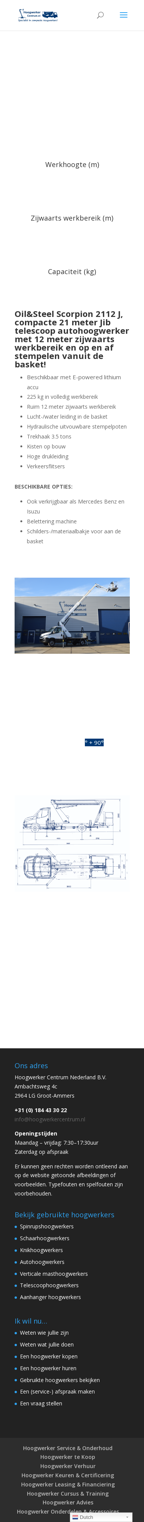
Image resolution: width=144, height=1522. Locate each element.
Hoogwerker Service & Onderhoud (68, 1448)
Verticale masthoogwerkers (54, 1273)
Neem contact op (72, 1008)
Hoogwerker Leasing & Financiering (68, 1484)
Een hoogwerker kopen (49, 1356)
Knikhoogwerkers (41, 1250)
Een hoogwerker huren (48, 1368)
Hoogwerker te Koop (67, 1456)
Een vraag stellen (41, 1403)
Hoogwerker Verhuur (68, 1466)
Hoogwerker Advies (68, 1502)
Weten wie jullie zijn (44, 1332)
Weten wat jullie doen (47, 1344)
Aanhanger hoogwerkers (50, 1297)
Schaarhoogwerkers (45, 1238)
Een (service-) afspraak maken (57, 1391)
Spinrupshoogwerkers (47, 1226)
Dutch (82, 1517)
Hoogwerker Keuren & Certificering (68, 1475)
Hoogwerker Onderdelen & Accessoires (68, 1511)
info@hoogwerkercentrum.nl (50, 1119)
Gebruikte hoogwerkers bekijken (60, 1380)
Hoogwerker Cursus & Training (68, 1493)
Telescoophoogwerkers (49, 1285)
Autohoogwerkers (42, 1261)
